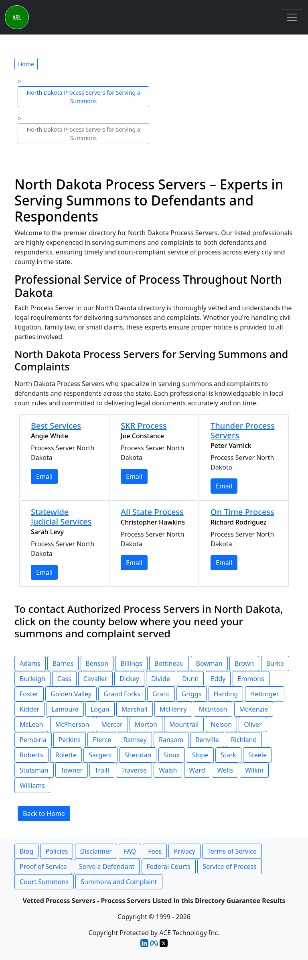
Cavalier (95, 678)
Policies (56, 851)
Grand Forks (121, 693)
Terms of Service (232, 851)
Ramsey (134, 739)
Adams (30, 663)
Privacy (184, 851)
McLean (31, 724)
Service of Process (230, 866)
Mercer (111, 724)
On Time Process (242, 511)
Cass (64, 678)
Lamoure (65, 709)
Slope (200, 755)
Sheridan (137, 755)
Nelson (221, 724)
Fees (155, 851)
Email (44, 476)
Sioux (172, 755)
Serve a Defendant (106, 866)
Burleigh (32, 678)
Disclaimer (96, 851)
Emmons (251, 678)
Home (26, 64)
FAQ (130, 851)
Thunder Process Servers (243, 430)
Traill (102, 770)
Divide (160, 678)
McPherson (72, 724)
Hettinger (264, 693)
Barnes (63, 663)
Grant (161, 693)
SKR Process (144, 425)
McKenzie (253, 709)
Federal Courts (168, 866)
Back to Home (44, 813)
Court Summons (44, 881)
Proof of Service (43, 866)
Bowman (209, 663)
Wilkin (254, 770)
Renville (207, 739)
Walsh (168, 770)
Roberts (31, 755)
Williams (32, 785)
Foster (29, 693)
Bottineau (169, 663)
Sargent (100, 755)
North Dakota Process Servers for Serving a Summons (83, 97)
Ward (197, 770)
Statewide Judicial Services (61, 516)
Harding (226, 693)
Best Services (56, 425)
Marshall (135, 709)
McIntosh (213, 709)
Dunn (190, 678)
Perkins (70, 739)
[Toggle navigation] (292, 17)
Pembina (33, 739)
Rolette (66, 755)
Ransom (171, 739)
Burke (275, 663)
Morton (146, 724)
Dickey (129, 678)
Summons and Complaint (119, 881)
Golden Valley (71, 693)
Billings (131, 663)
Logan (100, 709)
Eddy (218, 678)
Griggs (192, 693)
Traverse (134, 770)
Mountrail (184, 724)
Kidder (29, 709)
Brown (244, 663)
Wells (225, 770)
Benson (97, 663)
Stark (228, 755)
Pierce (102, 739)
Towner (72, 770)
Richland (244, 739)
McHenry (173, 709)
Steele (257, 755)
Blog (26, 851)
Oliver (253, 724)
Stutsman (34, 770)
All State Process (152, 511)
